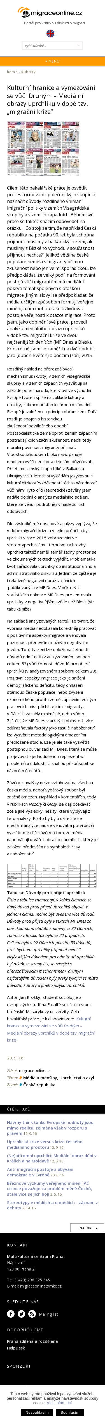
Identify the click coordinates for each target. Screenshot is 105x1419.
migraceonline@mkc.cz (41, 1286)
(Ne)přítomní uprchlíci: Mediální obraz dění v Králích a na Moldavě (52, 1158)
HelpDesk (16, 1348)
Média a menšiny (40, 1077)
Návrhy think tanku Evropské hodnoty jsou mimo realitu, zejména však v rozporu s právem (50, 1127)
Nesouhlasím (37, 1412)
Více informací (59, 1403)
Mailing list (48, 1314)
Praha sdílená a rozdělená (32, 1341)
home (12, 72)
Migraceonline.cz (53, 12)
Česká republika (39, 1084)
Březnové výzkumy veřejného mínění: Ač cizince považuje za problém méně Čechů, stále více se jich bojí (49, 1188)
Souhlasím (69, 1412)
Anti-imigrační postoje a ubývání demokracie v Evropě (40, 1172)
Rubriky (28, 72)
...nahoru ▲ (87, 1228)
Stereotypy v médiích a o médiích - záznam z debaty (52, 1205)
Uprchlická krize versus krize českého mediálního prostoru (45, 1144)
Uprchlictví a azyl (76, 1077)
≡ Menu (52, 61)
